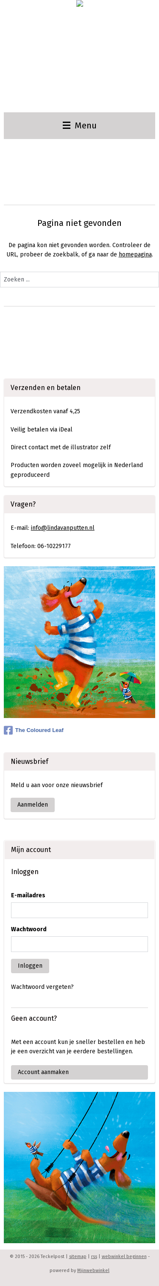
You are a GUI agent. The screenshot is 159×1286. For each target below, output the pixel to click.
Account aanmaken (43, 1072)
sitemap (77, 1256)
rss (94, 1256)
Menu (80, 125)
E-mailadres (28, 895)
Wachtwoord (29, 929)
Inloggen (30, 965)
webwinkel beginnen (124, 1256)
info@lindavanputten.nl (63, 528)
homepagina (135, 254)
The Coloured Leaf (34, 730)
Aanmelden (32, 804)
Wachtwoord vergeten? (42, 987)
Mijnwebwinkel (93, 1270)
